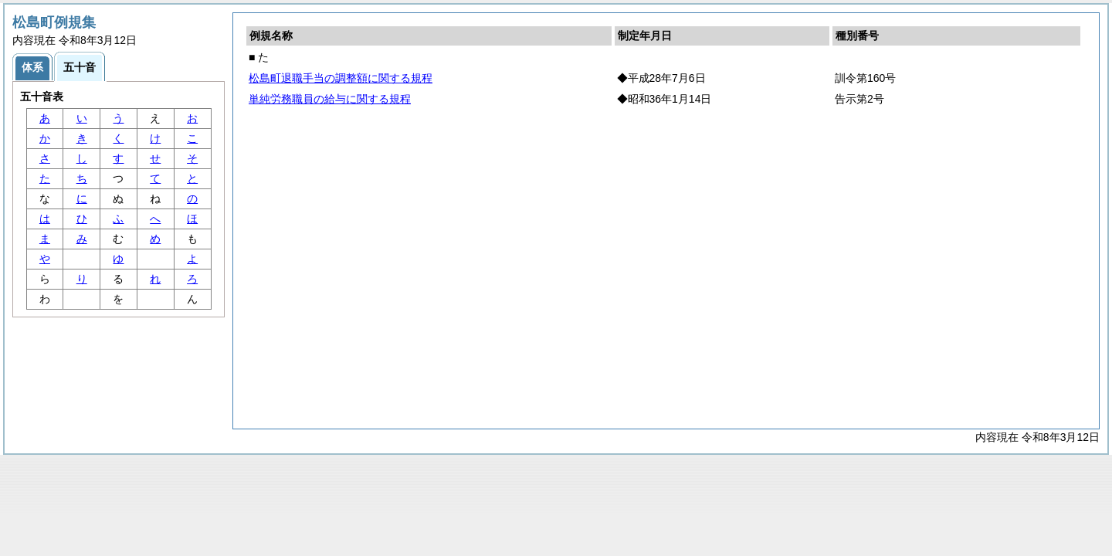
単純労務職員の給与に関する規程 (330, 99)
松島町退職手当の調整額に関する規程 (340, 78)
